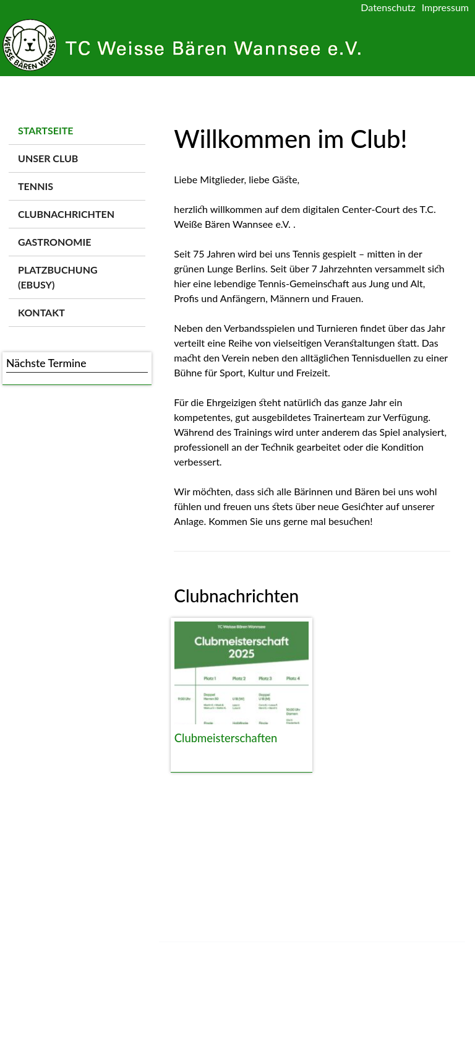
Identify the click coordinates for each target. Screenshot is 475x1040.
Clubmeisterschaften (225, 738)
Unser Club (48, 158)
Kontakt (41, 312)
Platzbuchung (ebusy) (58, 277)
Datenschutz (388, 7)
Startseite (45, 130)
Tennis (35, 186)
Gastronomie (54, 242)
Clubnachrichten (66, 214)
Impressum (445, 7)
